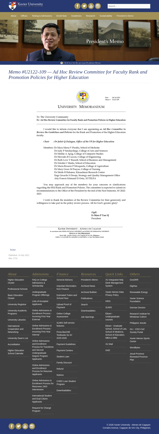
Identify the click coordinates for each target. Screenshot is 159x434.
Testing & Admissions (42, 16)
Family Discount (64, 362)
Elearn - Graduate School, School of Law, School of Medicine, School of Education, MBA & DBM (116, 332)
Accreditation (14, 344)
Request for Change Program (41, 409)
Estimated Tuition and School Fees (67, 296)
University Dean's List (18, 338)
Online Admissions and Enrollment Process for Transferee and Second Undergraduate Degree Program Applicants (43, 350)
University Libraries (17, 320)
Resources (88, 274)
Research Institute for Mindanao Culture (140, 315)
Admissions (40, 274)
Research (90, 16)
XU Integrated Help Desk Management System (114, 283)
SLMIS (108, 307)
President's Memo (125, 16)
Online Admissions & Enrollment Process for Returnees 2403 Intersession (43, 385)
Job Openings (87, 317)
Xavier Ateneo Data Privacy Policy (114, 293)
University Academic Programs (17, 312)
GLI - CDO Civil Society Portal (137, 330)
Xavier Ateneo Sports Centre (140, 340)
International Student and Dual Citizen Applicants (42, 398)
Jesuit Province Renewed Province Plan (139, 357)
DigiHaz (133, 286)
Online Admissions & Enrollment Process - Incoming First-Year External (42, 315)
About (13, 16)
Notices (60, 375)
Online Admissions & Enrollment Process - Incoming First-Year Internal (42, 330)
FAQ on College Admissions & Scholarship (39, 283)
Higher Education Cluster (16, 281)
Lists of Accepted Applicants (40, 302)
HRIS (107, 301)
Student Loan (63, 356)
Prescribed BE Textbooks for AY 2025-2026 (64, 335)
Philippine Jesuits (138, 323)
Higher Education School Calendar (16, 352)
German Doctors (137, 307)
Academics (76, 16)
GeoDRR (134, 280)
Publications (86, 298)
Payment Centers (65, 350)
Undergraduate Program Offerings (40, 293)
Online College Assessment (64, 315)
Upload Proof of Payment (64, 306)
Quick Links (114, 274)
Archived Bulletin (89, 292)
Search (84, 304)
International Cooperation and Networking (16, 329)
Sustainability (106, 16)
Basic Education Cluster (15, 296)
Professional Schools (18, 289)
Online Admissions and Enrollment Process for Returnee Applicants (42, 369)
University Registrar (17, 304)
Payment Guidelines (66, 344)
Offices (24, 16)
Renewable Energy (139, 292)
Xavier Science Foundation (137, 300)
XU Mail (109, 344)
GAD (107, 350)
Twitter (13, 250)
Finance (63, 274)
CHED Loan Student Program (66, 382)
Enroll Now (61, 16)
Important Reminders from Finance (66, 287)
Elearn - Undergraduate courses (112, 316)
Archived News (88, 286)
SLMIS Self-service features (66, 324)
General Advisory (65, 280)
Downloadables (64, 390)
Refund (60, 369)
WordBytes (135, 347)
